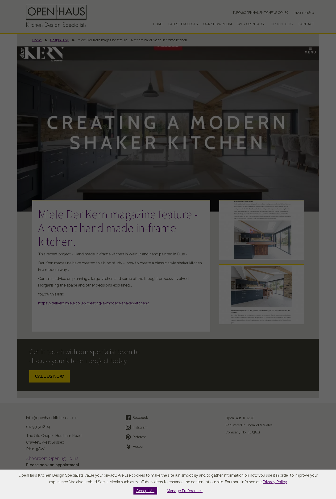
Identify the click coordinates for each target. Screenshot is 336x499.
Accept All (145, 491)
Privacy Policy (275, 482)
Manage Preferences (185, 491)
